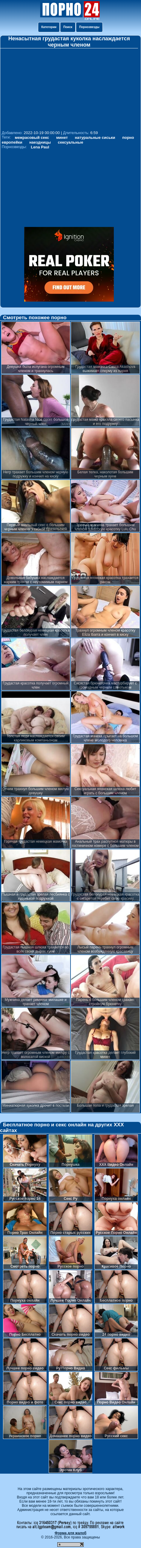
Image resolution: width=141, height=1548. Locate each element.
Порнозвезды (89, 27)
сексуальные (70, 142)
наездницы (40, 142)
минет (62, 137)
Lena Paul (40, 147)
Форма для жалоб (71, 1533)
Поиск (67, 27)
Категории (48, 27)
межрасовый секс (32, 137)
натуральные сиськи (95, 137)
